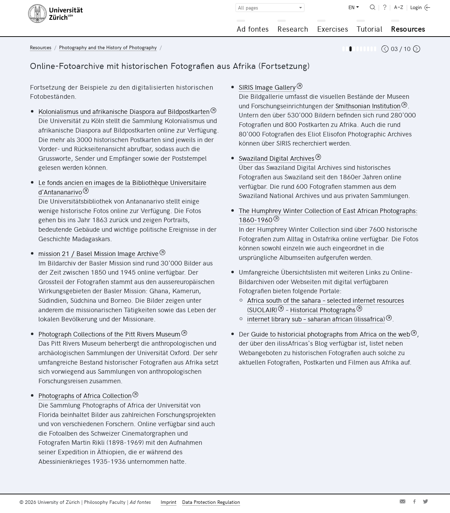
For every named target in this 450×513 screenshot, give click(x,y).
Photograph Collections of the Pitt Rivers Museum (109, 333)
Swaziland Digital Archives (276, 157)
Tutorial (369, 29)
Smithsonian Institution (367, 105)
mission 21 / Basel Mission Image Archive (98, 253)
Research (292, 29)
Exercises (332, 29)
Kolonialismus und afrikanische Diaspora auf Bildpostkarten (124, 111)
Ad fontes (253, 29)
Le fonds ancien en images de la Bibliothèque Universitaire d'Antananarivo (122, 187)
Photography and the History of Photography (108, 47)
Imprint (168, 502)
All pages (248, 7)
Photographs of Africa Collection (84, 395)
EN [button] (351, 7)
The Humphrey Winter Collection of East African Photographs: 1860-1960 (328, 215)
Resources (408, 29)
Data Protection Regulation (211, 502)
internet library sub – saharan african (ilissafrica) (316, 318)
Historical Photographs (322, 309)
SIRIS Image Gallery (267, 86)
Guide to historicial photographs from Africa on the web (330, 333)
